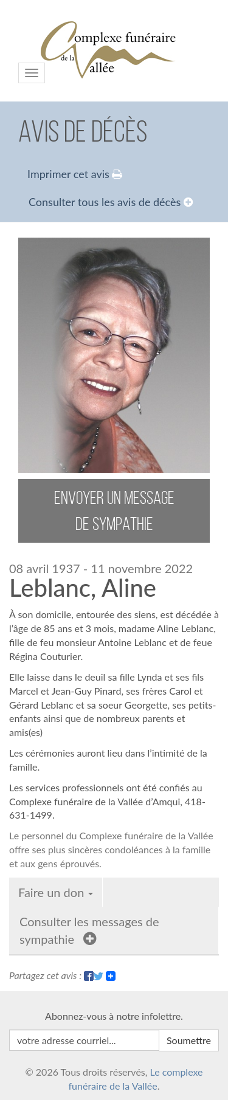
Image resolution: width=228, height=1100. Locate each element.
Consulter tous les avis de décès (111, 201)
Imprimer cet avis (74, 173)
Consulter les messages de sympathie (89, 930)
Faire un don (55, 892)
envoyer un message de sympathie (114, 511)
